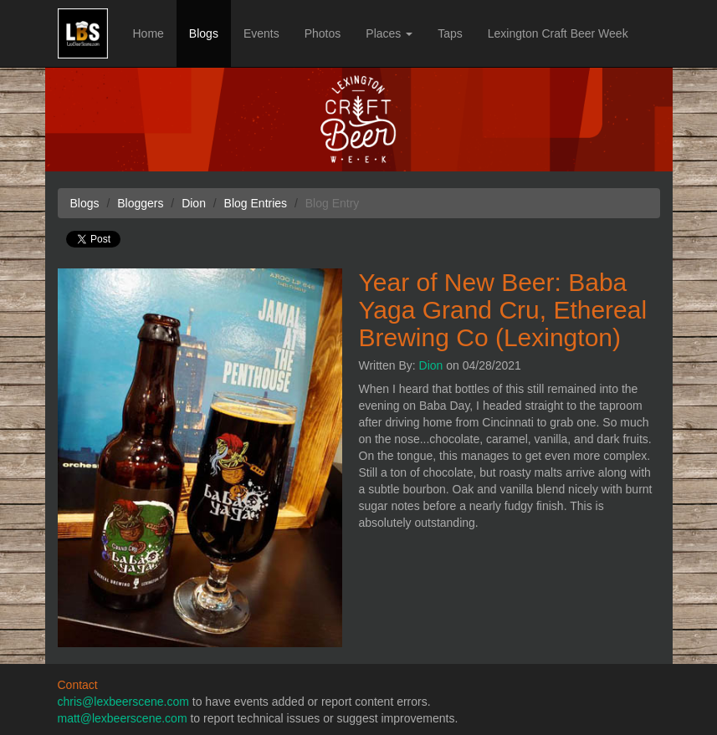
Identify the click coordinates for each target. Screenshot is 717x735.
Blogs (203, 33)
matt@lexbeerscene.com (122, 718)
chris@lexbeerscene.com (123, 701)
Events (261, 33)
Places (389, 33)
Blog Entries (255, 203)
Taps (450, 33)
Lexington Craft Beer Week (558, 33)
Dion (431, 365)
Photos (323, 33)
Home (148, 33)
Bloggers (140, 203)
